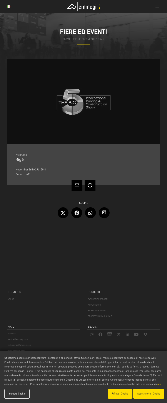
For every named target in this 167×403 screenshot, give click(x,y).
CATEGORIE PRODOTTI (97, 299)
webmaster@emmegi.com (19, 345)
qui (159, 384)
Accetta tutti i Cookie (148, 393)
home (67, 39)
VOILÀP (11, 299)
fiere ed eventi (84, 39)
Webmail (12, 333)
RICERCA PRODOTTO (97, 310)
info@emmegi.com (16, 350)
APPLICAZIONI (94, 305)
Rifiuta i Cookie (120, 393)
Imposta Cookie (16, 393)
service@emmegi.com (18, 339)
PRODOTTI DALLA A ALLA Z (100, 316)
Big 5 (100, 39)
